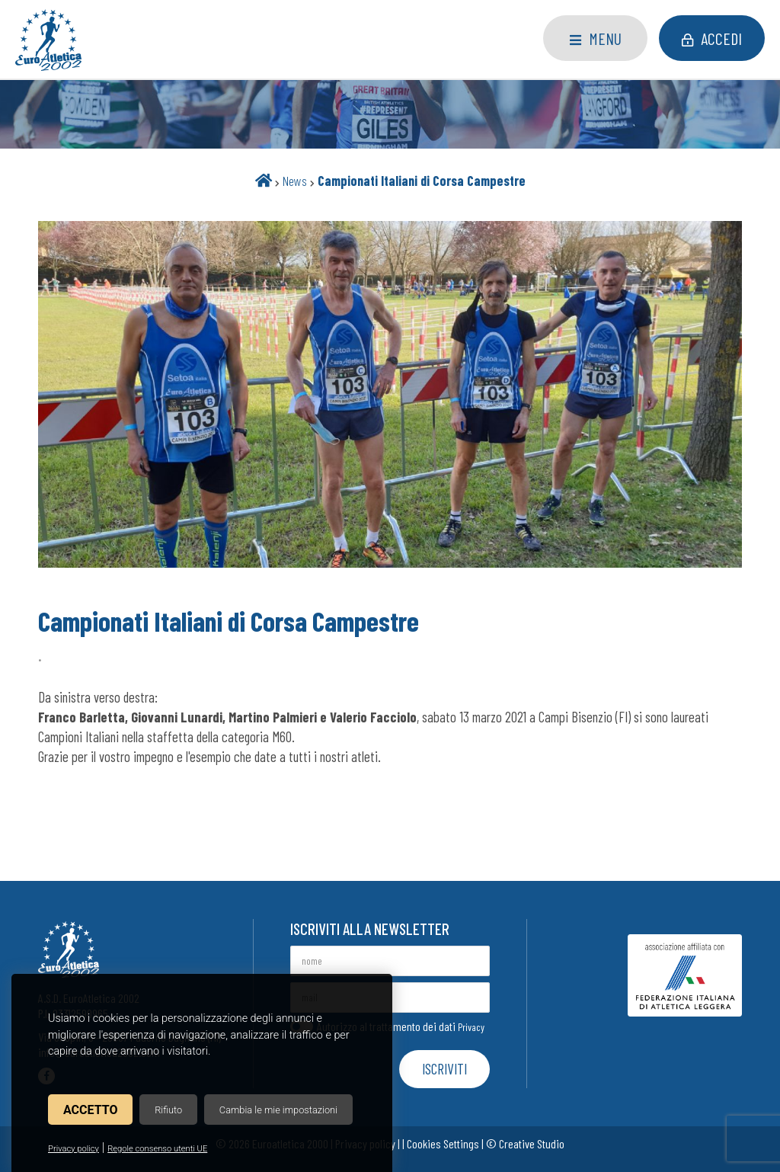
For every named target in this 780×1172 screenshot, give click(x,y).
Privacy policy (73, 1149)
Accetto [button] (90, 1110)
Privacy (471, 1026)
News (295, 180)
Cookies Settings (443, 1143)
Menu (596, 38)
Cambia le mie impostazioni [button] (278, 1110)
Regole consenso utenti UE (157, 1149)
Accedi (712, 38)
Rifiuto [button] (168, 1110)
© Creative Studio (525, 1143)
